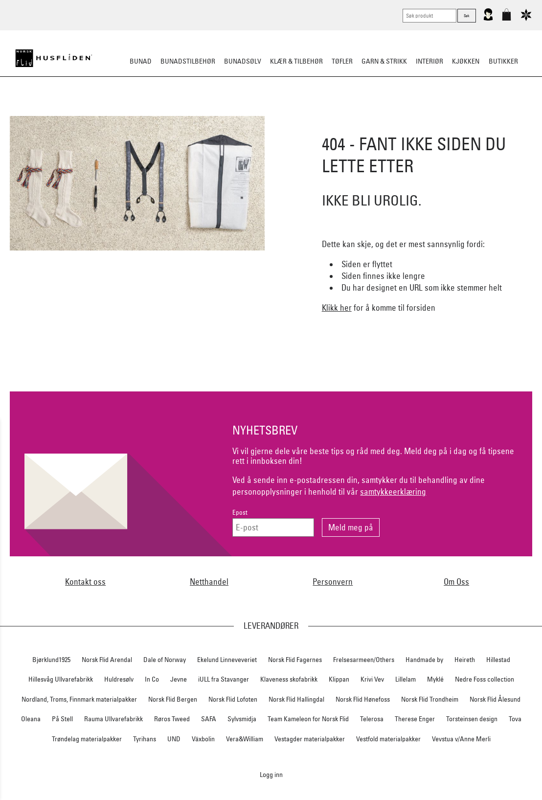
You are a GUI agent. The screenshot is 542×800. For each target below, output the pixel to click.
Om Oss (456, 581)
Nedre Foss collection (484, 679)
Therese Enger (415, 718)
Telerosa (372, 718)
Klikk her (337, 307)
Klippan (339, 679)
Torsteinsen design (471, 718)
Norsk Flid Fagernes (295, 659)
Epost (240, 512)
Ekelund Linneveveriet (227, 659)
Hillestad (498, 659)
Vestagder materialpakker (309, 738)
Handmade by (424, 659)
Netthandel (209, 581)
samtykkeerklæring (393, 491)
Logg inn (271, 774)
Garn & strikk (384, 61)
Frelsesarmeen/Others (363, 659)
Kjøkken (465, 61)
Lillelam (405, 679)
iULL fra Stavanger (223, 679)
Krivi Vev (372, 679)
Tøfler (342, 61)
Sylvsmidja (241, 718)
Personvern (333, 581)
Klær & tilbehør (296, 61)
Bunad (141, 61)
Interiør (429, 61)
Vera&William (244, 738)
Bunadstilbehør (187, 61)
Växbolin (203, 738)
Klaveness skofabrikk (288, 679)
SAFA (208, 718)
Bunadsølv (242, 61)
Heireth (464, 659)
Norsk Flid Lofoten (232, 699)
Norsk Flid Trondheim (429, 699)
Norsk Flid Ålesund (495, 699)
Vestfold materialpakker (388, 738)
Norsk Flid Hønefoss (363, 699)
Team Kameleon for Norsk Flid (308, 718)
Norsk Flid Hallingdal (296, 699)
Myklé (435, 679)
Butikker (503, 61)
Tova (515, 718)
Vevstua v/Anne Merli (461, 738)
